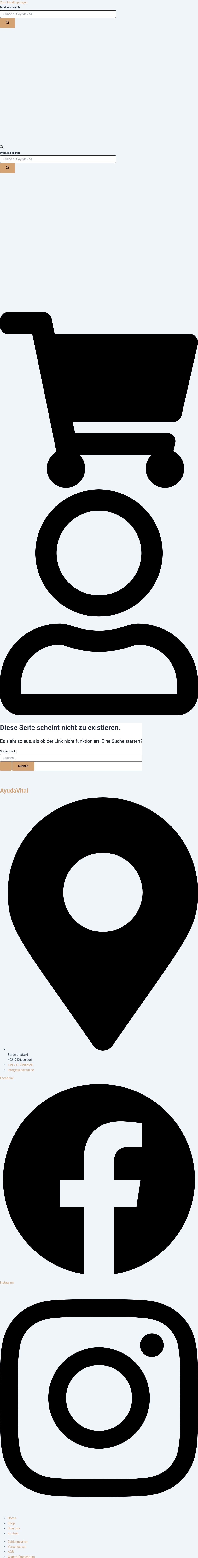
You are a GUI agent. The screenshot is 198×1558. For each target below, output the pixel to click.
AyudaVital (14, 790)
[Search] (7, 23)
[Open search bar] (1, 147)
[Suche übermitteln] (6, 766)
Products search (10, 7)
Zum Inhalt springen (13, 2)
